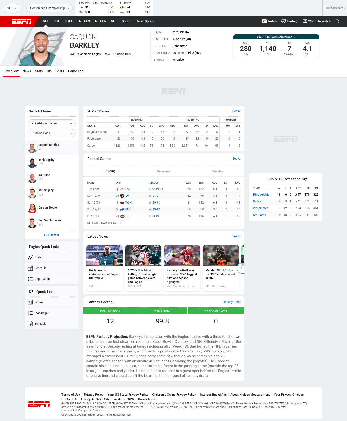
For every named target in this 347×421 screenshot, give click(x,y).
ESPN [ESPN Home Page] (22, 21)
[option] (104, 268)
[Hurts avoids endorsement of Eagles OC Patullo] (104, 268)
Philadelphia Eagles (88, 54)
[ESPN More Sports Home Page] (145, 21)
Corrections (146, 399)
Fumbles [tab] (217, 171)
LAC (128, 189)
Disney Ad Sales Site (95, 399)
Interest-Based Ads (213, 394)
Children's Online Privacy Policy (174, 394)
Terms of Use (70, 394)
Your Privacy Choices (289, 394)
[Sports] (11, 8)
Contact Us (69, 399)
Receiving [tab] (163, 171)
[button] (337, 21)
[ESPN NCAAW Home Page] (100, 21)
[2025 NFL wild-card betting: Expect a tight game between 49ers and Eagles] (143, 268)
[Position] (51, 133)
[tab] (110, 171)
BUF (128, 209)
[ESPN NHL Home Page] (114, 21)
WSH (128, 202)
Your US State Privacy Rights (128, 394)
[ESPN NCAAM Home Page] (84, 21)
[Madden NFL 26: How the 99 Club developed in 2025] (221, 268)
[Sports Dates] (50, 8)
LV (127, 195)
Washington (260, 208)
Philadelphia (261, 194)
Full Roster (51, 235)
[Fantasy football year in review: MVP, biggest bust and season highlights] (182, 268)
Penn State (180, 46)
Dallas (257, 201)
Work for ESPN (124, 399)
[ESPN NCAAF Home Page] (69, 21)
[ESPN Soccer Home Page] (127, 21)
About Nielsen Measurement (250, 394)
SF (127, 216)
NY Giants (259, 215)
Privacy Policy (94, 394)
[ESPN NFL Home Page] (46, 21)
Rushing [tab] (110, 171)
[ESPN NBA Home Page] (56, 21)
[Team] (51, 123)
